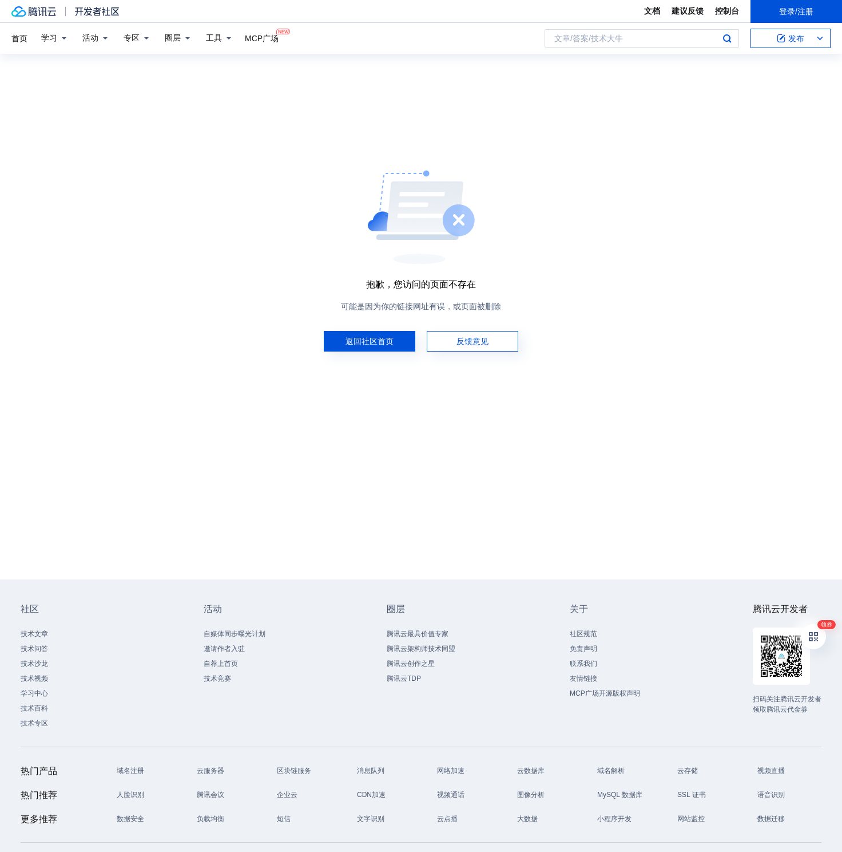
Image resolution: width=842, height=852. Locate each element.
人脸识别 (130, 795)
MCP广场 (262, 37)
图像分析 (531, 795)
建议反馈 (688, 10)
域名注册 (130, 771)
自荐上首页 (221, 664)
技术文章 (34, 634)
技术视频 (34, 678)
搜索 (727, 38)
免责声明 (583, 649)
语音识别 (771, 795)
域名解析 (611, 771)
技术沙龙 (34, 664)
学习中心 (34, 693)
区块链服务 (294, 771)
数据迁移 (771, 819)
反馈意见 (472, 341)
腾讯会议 (210, 795)
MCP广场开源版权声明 (605, 693)
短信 (284, 819)
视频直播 (771, 771)
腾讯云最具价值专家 (417, 634)
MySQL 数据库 (619, 795)
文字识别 (370, 819)
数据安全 (130, 819)
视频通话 (450, 795)
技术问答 (34, 649)
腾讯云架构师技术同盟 (421, 649)
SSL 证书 (691, 795)
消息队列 (370, 771)
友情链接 (583, 678)
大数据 (527, 819)
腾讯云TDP (404, 678)
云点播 (447, 819)
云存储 (687, 771)
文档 (652, 10)
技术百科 (34, 708)
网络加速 (450, 771)
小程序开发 (614, 819)
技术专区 (34, 723)
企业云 (287, 795)
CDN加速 (371, 795)
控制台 (727, 10)
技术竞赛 (217, 678)
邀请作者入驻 (224, 649)
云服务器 (210, 771)
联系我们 (583, 664)
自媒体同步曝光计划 (234, 634)
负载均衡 (210, 819)
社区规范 (583, 634)
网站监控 (691, 819)
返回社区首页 (369, 341)
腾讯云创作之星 (411, 664)
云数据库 (531, 771)
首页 (19, 38)
